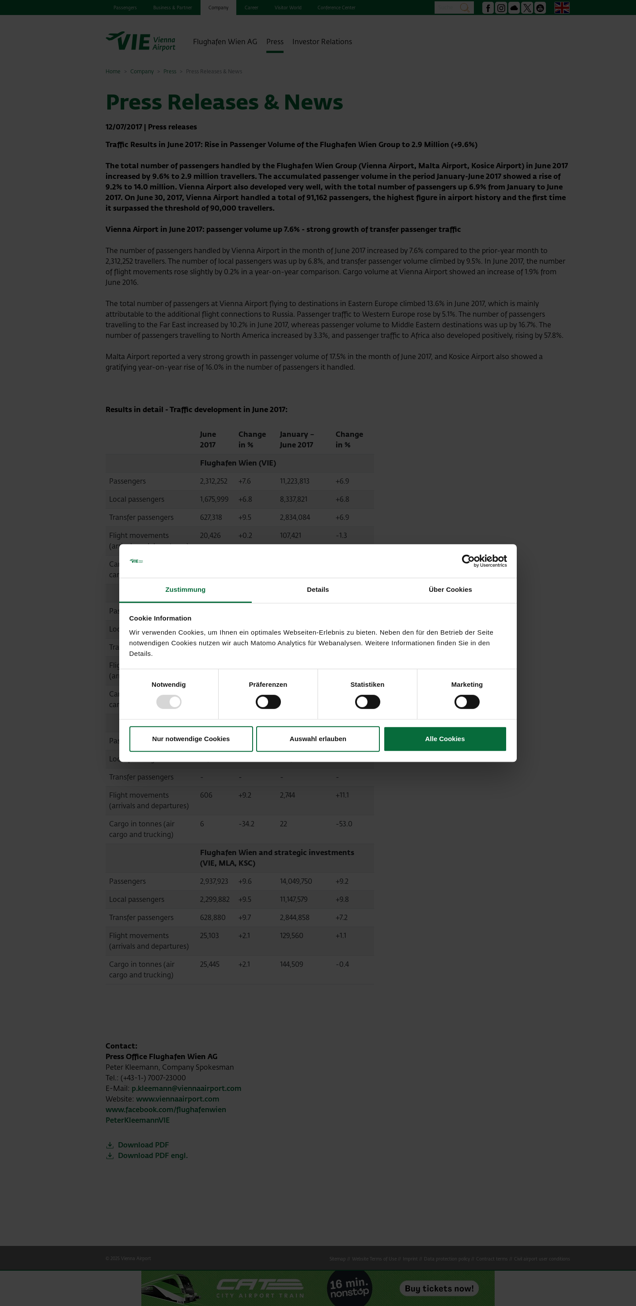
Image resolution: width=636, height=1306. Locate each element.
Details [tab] (318, 590)
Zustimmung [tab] (186, 590)
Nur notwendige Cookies (191, 738)
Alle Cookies (445, 738)
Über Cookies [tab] (450, 590)
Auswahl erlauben (318, 738)
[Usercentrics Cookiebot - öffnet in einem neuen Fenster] (468, 561)
